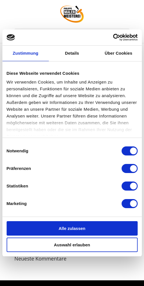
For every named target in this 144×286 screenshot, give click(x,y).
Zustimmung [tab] (25, 53)
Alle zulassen (72, 228)
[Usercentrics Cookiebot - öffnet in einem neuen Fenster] (113, 37)
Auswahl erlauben (72, 244)
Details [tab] (72, 53)
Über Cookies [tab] (118, 53)
